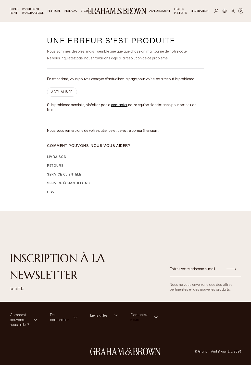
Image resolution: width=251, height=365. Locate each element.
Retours (55, 166)
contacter (119, 104)
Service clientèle (64, 174)
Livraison (56, 157)
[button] (25, 319)
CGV (51, 192)
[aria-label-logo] (125, 351)
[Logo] (117, 11)
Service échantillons (68, 183)
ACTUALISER (62, 92)
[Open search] (216, 10)
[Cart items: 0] (240, 10)
